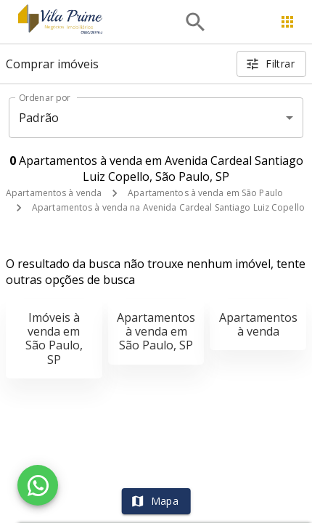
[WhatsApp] (37, 485)
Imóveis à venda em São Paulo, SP (54, 338)
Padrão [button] (39, 118)
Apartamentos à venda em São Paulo (205, 193)
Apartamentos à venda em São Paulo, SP (156, 331)
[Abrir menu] (287, 21)
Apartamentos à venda (54, 193)
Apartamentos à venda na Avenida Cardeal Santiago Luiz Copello (168, 207)
